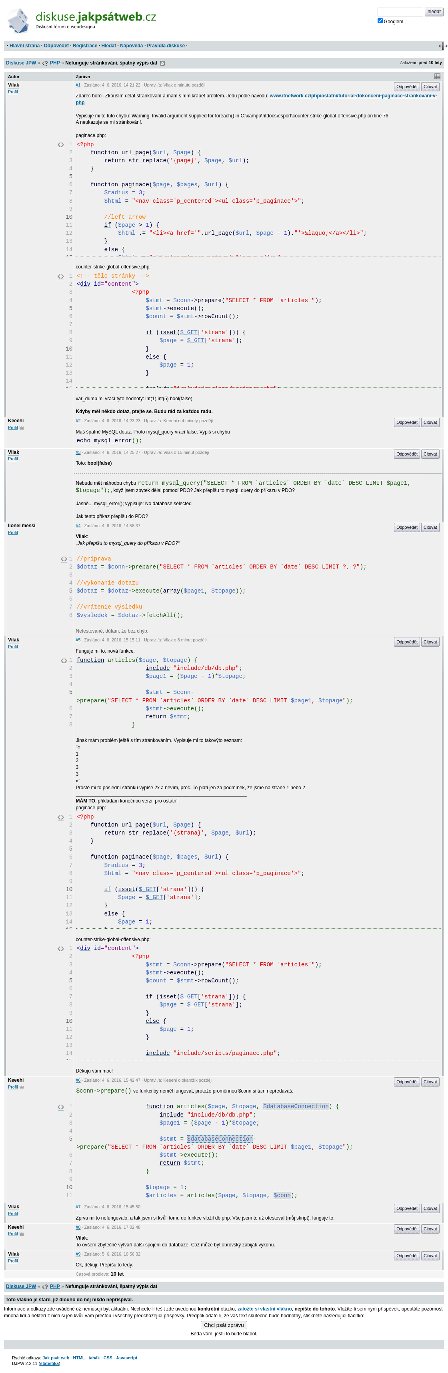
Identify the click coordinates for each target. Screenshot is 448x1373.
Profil (13, 91)
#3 (78, 452)
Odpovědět (56, 45)
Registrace (85, 45)
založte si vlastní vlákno (265, 1309)
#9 (78, 1254)
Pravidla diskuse (166, 45)
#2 (78, 420)
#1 (78, 85)
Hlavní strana (25, 45)
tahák (94, 1357)
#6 (78, 1080)
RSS (162, 63)
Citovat (430, 86)
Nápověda (131, 45)
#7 (78, 1206)
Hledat (108, 45)
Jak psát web (55, 1357)
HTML (79, 1357)
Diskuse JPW (21, 63)
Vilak (13, 85)
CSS (108, 1357)
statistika (49, 1363)
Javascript (126, 1357)
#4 (78, 525)
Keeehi (16, 420)
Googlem (391, 21)
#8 (78, 1227)
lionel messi (22, 525)
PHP (55, 63)
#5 (78, 639)
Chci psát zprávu (224, 1325)
